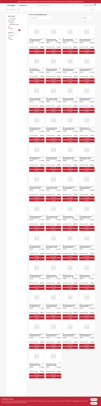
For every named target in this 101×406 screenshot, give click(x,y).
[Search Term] (56, 5)
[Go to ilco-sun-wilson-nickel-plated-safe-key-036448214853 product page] (70, 39)
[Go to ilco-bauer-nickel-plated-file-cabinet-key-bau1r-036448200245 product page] (70, 69)
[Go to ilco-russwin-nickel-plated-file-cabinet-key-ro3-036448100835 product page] (37, 216)
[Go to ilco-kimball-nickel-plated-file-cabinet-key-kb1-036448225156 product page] (87, 98)
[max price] (15, 30)
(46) (11, 39)
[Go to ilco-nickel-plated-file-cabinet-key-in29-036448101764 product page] (53, 39)
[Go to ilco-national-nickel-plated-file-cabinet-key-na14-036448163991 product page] (70, 246)
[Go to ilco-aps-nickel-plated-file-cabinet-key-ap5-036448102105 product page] (70, 157)
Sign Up (91, 5)
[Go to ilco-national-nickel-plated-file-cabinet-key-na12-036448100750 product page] (87, 246)
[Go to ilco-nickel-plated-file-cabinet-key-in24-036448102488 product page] (87, 275)
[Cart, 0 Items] (94, 5)
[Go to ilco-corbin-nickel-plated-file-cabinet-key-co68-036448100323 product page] (53, 157)
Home (7, 9)
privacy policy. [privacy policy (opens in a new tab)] (76, 401)
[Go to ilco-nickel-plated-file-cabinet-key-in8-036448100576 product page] (70, 216)
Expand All (15, 33)
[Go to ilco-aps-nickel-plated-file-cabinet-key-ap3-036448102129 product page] (37, 187)
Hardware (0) (11, 35)
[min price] (10, 30)
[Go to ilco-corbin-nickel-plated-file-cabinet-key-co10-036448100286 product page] (37, 246)
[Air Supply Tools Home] (12, 5)
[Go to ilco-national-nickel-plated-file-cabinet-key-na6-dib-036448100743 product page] (70, 305)
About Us (93, 9)
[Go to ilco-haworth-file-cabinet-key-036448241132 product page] (53, 364)
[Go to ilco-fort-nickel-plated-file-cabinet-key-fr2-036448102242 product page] (53, 216)
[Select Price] (19, 30)
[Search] (72, 5)
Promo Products (12, 18)
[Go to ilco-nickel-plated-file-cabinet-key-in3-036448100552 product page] (37, 364)
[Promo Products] (8, 18)
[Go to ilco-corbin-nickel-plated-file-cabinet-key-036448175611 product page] (87, 39)
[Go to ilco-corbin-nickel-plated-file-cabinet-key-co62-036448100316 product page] (53, 305)
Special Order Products (14, 24)
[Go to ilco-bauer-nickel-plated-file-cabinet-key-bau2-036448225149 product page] (70, 98)
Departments (12, 9)
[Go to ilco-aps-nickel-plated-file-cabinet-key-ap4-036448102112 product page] (87, 157)
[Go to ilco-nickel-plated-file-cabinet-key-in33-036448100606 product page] (70, 275)
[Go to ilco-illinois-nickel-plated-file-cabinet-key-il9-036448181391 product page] (53, 128)
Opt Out (94, 403)
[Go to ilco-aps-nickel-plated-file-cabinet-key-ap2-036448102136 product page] (53, 187)
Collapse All (10, 33)
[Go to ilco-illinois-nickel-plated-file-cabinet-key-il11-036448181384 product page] (37, 128)
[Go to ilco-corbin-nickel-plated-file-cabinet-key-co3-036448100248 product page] (37, 305)
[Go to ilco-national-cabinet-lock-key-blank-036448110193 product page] (37, 69)
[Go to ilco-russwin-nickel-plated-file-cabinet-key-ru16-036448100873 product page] (37, 334)
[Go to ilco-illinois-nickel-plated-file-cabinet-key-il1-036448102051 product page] (37, 157)
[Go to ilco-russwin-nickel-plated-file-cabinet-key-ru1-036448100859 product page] (87, 305)
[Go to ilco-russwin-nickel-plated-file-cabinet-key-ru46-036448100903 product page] (37, 39)
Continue (94, 399)
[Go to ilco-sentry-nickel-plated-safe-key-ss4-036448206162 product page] (37, 98)
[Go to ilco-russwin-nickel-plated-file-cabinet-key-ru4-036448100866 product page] (53, 334)
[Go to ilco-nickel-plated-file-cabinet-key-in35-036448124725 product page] (87, 128)
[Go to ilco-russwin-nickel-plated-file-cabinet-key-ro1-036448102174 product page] (70, 187)
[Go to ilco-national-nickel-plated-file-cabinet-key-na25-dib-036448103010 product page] (87, 334)
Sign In (86, 5)
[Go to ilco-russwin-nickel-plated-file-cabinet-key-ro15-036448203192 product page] (87, 69)
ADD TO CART (36, 79)
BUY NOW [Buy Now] (37, 52)
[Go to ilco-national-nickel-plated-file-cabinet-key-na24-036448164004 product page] (37, 275)
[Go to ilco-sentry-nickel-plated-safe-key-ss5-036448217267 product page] (53, 98)
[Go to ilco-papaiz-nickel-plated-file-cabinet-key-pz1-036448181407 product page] (70, 128)
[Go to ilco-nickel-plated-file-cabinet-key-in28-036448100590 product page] (53, 275)
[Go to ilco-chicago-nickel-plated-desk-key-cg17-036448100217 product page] (53, 246)
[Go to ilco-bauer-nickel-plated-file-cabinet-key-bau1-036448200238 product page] (53, 69)
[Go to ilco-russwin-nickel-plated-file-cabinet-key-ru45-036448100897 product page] (70, 334)
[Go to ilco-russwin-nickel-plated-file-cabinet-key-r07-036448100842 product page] (87, 187)
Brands (18, 9)
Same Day (11, 22)
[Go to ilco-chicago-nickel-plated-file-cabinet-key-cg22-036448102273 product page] (87, 216)
